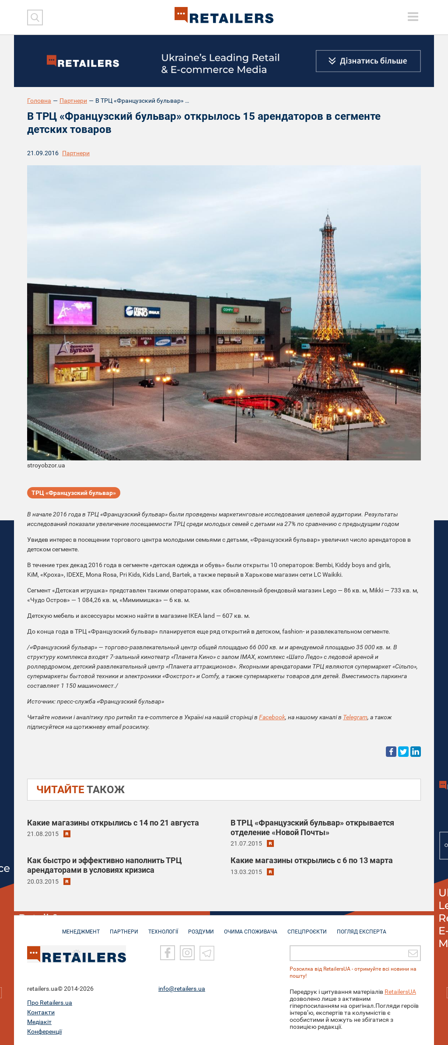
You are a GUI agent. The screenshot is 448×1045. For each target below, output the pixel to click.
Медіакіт (39, 1021)
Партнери (73, 100)
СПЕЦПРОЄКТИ (307, 928)
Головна (39, 100)
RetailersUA (400, 991)
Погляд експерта (361, 928)
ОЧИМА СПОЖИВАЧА (250, 928)
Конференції (44, 1031)
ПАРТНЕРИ (124, 928)
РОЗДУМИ (201, 928)
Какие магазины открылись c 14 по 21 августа (113, 822)
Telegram (355, 717)
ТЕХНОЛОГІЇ (163, 928)
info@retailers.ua (181, 988)
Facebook (272, 717)
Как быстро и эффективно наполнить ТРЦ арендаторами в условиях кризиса (104, 865)
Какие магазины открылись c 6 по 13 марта (312, 860)
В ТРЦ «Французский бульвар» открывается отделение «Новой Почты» (312, 827)
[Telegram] (207, 952)
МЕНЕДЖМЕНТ (81, 928)
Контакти (41, 1012)
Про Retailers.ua (49, 1002)
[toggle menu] (413, 16)
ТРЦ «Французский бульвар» (74, 492)
